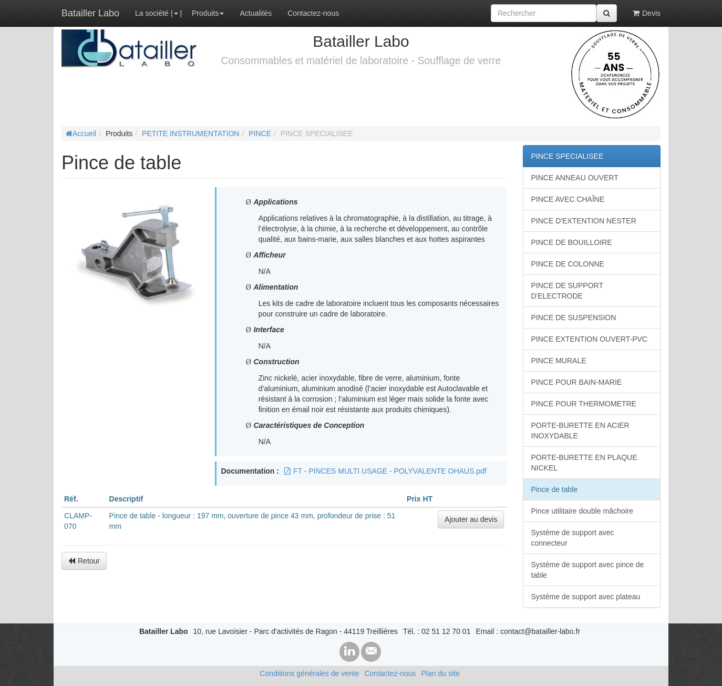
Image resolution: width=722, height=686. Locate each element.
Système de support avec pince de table (587, 569)
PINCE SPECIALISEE (567, 156)
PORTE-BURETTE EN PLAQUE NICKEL (584, 462)
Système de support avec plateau (586, 596)
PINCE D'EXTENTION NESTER (583, 221)
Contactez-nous (313, 13)
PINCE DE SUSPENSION (573, 317)
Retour (84, 561)
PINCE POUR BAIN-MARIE (576, 382)
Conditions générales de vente (309, 673)
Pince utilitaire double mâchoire (582, 511)
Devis (647, 13)
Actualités (256, 13)
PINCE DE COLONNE (567, 264)
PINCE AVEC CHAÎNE (568, 199)
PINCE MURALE (558, 360)
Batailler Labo (90, 13)
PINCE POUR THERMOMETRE (583, 404)
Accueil (81, 133)
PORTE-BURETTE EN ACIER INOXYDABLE (580, 430)
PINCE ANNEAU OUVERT (574, 177)
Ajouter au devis (471, 519)
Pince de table (554, 489)
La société (152, 13)
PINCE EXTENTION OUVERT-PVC (589, 339)
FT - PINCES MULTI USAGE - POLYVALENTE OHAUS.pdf (385, 471)
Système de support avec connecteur (572, 537)
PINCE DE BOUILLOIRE (571, 242)
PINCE (260, 133)
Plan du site (440, 673)
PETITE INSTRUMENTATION (190, 133)
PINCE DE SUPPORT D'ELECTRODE (567, 290)
